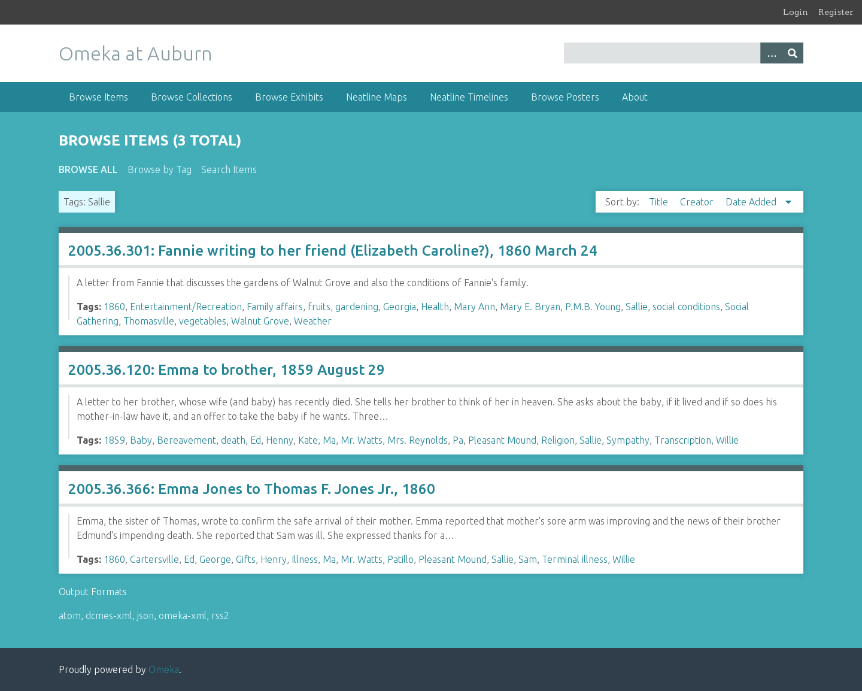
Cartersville (154, 559)
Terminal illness (575, 559)
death (233, 440)
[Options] (771, 53)
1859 (114, 440)
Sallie (637, 306)
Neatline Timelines (469, 97)
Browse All (88, 169)
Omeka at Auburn (136, 53)
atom (70, 615)
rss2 (220, 615)
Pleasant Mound (502, 440)
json (145, 615)
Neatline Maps (376, 97)
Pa (458, 440)
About (635, 97)
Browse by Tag (160, 169)
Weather (313, 321)
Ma (329, 440)
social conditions (686, 306)
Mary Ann (474, 306)
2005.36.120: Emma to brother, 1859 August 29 (226, 370)
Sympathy (627, 440)
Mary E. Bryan (530, 306)
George (215, 559)
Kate (308, 440)
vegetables (202, 321)
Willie (727, 440)
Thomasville (148, 321)
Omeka (163, 669)
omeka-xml (183, 615)
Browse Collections (191, 97)
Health (435, 306)
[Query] (684, 53)
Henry (273, 559)
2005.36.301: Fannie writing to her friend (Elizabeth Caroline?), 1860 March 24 (332, 251)
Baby (141, 440)
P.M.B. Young (593, 306)
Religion (558, 440)
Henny (279, 440)
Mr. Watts (362, 440)
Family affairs (275, 306)
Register (836, 12)
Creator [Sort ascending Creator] (698, 201)
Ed (255, 440)
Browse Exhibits (289, 97)
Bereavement (186, 440)
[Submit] (792, 53)
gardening (356, 306)
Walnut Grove (260, 321)
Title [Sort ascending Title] (659, 201)
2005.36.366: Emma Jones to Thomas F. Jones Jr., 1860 (251, 489)
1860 (114, 306)
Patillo (400, 559)
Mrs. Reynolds (417, 440)
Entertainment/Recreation (186, 306)
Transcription (682, 440)
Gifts (246, 559)
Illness (305, 559)
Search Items (229, 169)
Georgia (399, 306)
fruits (319, 306)
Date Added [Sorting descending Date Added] (752, 201)
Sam (527, 559)
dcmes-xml (109, 615)
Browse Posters (565, 97)
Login (795, 12)
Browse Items (98, 97)
